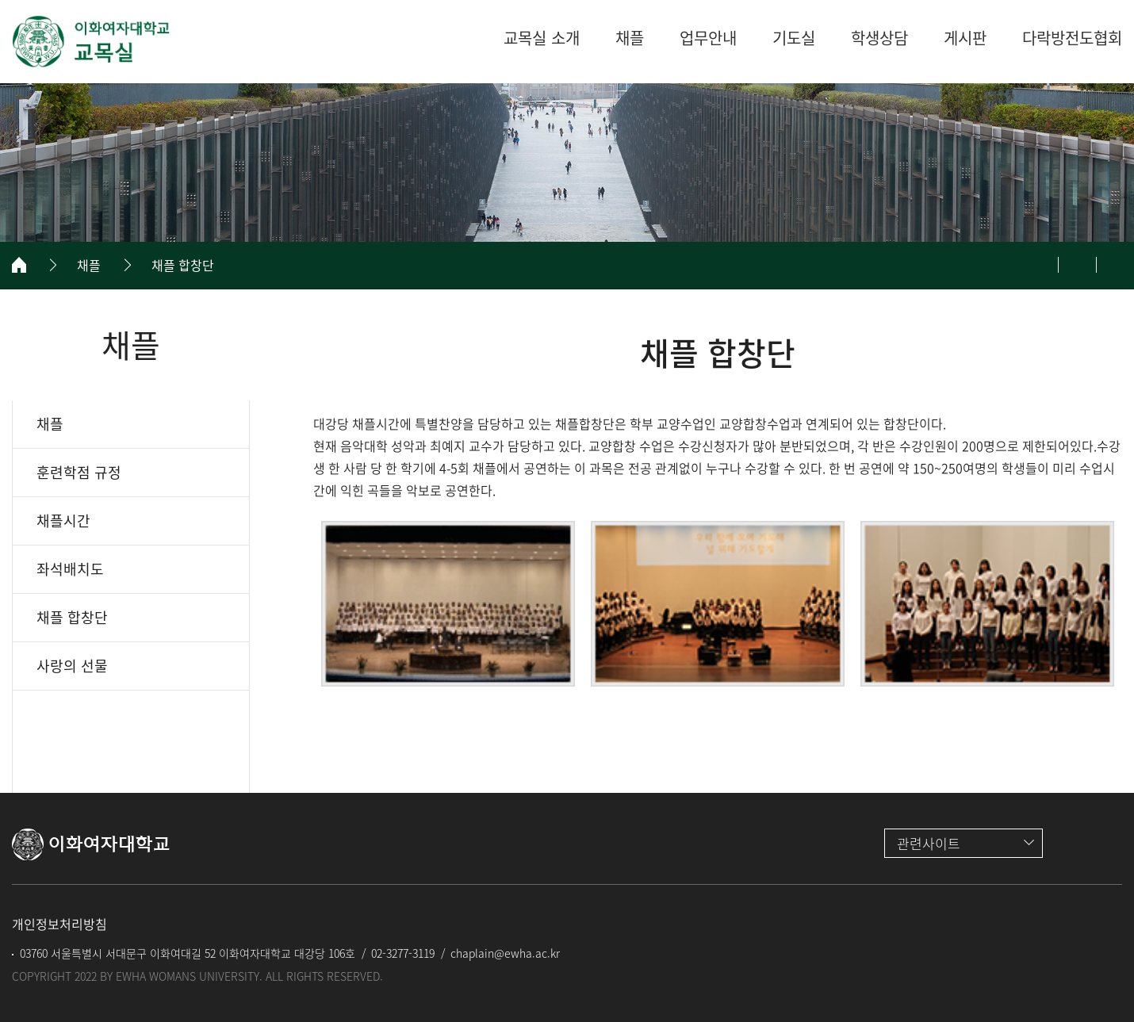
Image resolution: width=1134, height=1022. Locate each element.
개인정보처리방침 (59, 923)
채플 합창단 (182, 265)
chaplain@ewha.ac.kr (505, 953)
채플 (89, 265)
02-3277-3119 (403, 953)
